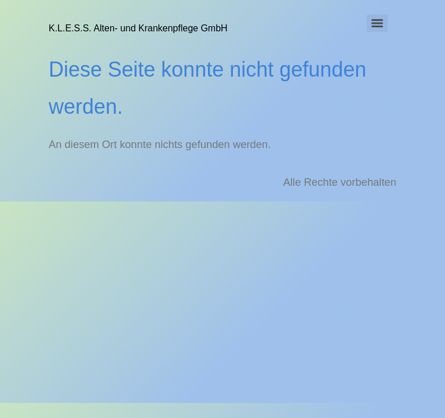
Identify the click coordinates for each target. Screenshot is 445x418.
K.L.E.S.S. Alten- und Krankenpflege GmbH (138, 28)
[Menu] (377, 23)
